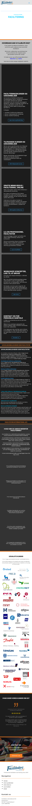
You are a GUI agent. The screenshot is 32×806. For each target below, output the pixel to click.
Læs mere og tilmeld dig (16, 97)
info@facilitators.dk (8, 778)
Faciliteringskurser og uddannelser (15, 72)
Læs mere (16, 271)
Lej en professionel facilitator (14, 210)
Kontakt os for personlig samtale (13, 294)
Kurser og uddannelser (8, 755)
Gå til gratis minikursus (16, 187)
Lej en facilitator (16, 227)
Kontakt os (16, 314)
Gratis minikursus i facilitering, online (14, 164)
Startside (5, 753)
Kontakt (5, 761)
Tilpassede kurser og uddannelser (14, 120)
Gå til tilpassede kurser (16, 141)
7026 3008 (8, 781)
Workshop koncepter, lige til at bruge (15, 250)
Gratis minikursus (7, 757)
